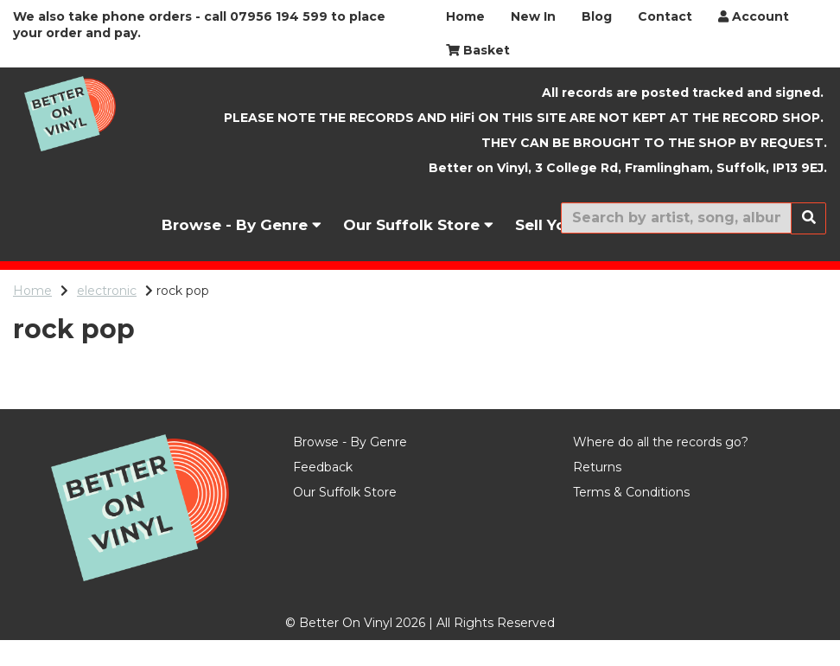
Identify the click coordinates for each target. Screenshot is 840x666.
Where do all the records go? (660, 468)
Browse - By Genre (241, 225)
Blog (597, 16)
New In (533, 16)
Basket (478, 50)
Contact (665, 16)
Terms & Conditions (631, 518)
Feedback (323, 493)
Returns (597, 493)
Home (465, 16)
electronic (107, 290)
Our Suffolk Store (418, 225)
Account (753, 16)
